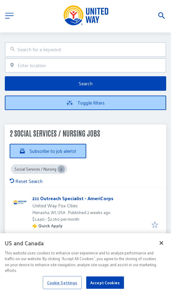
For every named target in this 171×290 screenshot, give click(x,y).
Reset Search (26, 181)
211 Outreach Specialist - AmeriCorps (72, 198)
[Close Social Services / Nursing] (61, 169)
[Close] (161, 247)
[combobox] (85, 49)
